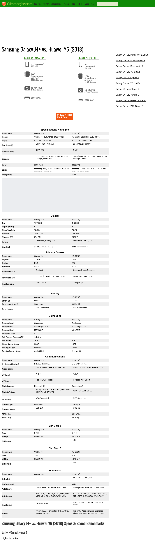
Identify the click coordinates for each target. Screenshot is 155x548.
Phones (66, 3)
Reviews (37, 3)
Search (93, 4)
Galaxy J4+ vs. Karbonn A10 (129, 66)
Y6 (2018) (91, 58)
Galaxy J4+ (39, 58)
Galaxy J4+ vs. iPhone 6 (127, 89)
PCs (73, 3)
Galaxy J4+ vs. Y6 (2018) (128, 83)
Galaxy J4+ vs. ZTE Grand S (129, 106)
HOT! (80, 3)
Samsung (28, 58)
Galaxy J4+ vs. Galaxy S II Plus (131, 100)
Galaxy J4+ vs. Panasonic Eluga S (132, 55)
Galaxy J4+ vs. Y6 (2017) (128, 72)
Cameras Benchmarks (52, 3)
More (87, 3)
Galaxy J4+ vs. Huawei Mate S (130, 60)
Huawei (81, 58)
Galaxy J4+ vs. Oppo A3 (127, 77)
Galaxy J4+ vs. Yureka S (127, 95)
